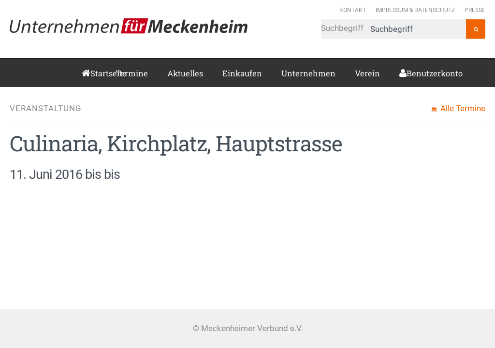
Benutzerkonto (410, 73)
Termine (132, 73)
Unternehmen (308, 73)
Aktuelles (185, 73)
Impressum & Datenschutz (415, 10)
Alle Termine (461, 108)
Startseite (93, 73)
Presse (475, 10)
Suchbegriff (393, 29)
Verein (367, 73)
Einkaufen (242, 73)
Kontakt (352, 10)
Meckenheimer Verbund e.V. (129, 25)
